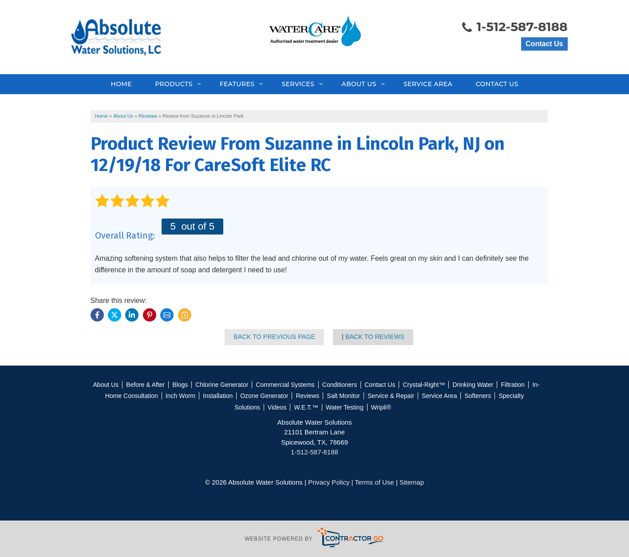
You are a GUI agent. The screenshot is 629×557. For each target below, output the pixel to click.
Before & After (145, 384)
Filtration (513, 384)
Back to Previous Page (274, 336)
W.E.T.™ (306, 407)
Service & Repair (391, 395)
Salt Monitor (343, 395)
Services (297, 84)
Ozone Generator (264, 395)
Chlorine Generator (221, 384)
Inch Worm (180, 395)
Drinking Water (472, 384)
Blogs (180, 384)
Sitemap (412, 482)
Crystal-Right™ (424, 384)
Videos (277, 407)
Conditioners (339, 384)
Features (237, 84)
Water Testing (345, 407)
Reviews (307, 395)
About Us (358, 84)
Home (121, 84)
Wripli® (381, 407)
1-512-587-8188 (514, 27)
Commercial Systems (285, 384)
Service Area (428, 84)
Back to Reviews (374, 336)
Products (173, 84)
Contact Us (544, 44)
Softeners (477, 395)
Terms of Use (374, 482)
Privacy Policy (328, 482)
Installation (218, 395)
